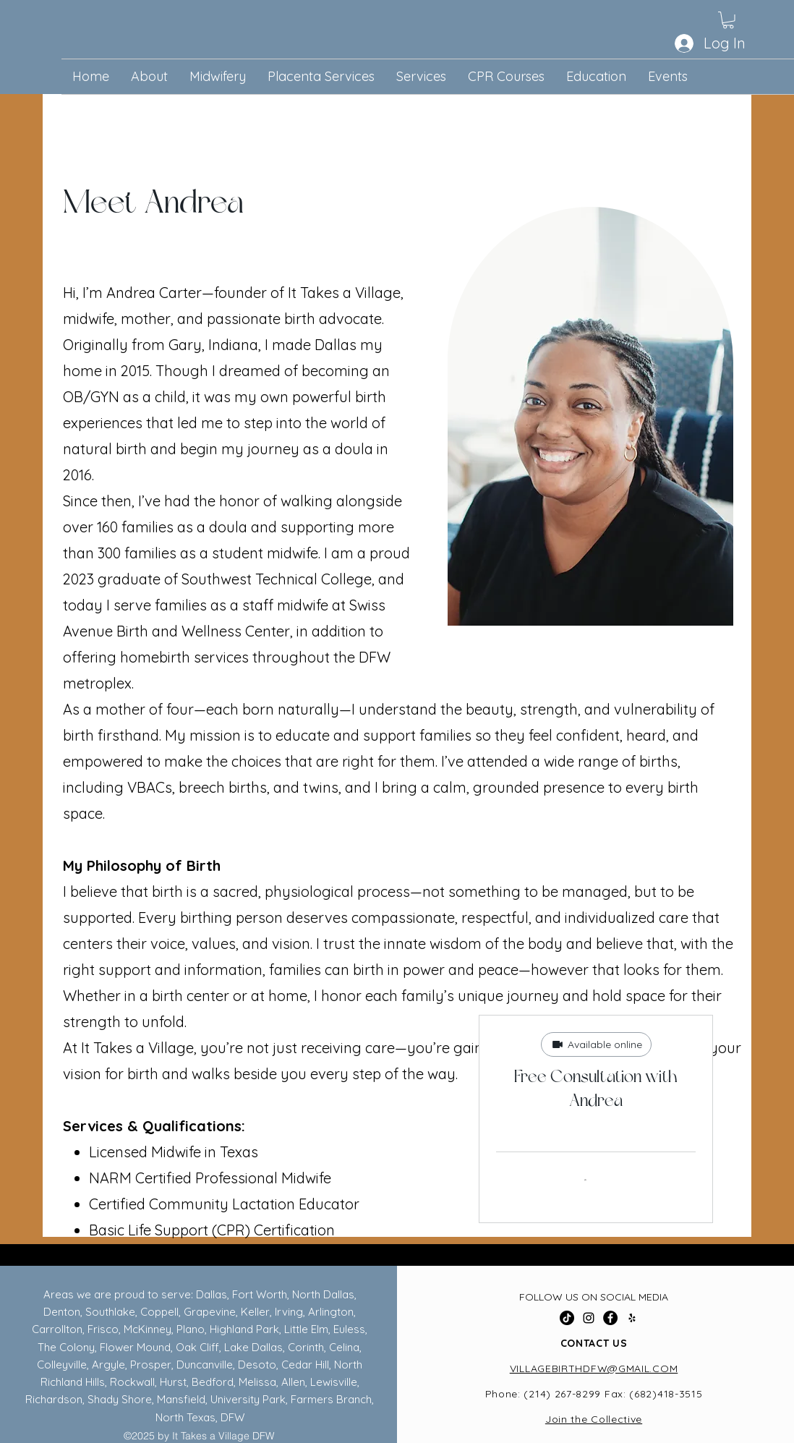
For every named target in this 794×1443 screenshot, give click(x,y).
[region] (600, 415)
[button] (728, 20)
